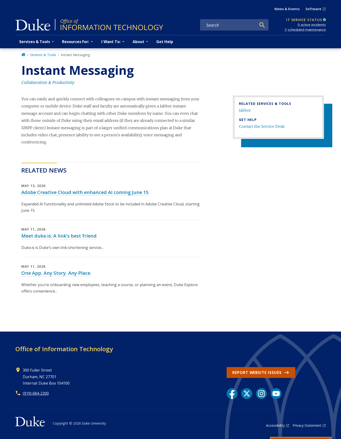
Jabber (245, 110)
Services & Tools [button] (34, 41)
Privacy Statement (307, 425)
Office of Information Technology (64, 349)
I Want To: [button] (111, 41)
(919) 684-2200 (36, 393)
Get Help (164, 41)
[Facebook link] (232, 393)
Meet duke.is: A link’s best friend (59, 236)
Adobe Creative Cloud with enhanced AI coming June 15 (84, 192)
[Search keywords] (228, 25)
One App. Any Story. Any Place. (56, 273)
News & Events (287, 9)
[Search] (262, 25)
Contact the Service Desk (262, 126)
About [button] (138, 41)
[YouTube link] (276, 393)
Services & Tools (43, 55)
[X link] (246, 393)
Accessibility (275, 425)
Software (313, 9)
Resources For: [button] (75, 41)
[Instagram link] (261, 393)
